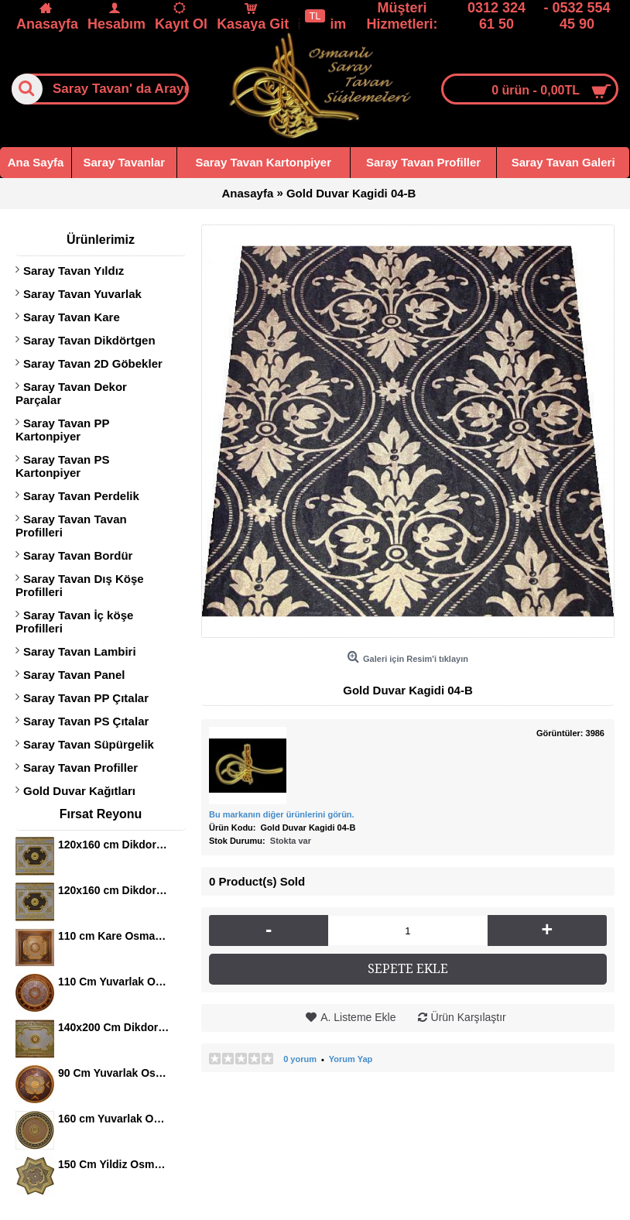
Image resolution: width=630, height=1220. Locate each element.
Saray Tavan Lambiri (79, 651)
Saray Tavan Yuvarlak (82, 293)
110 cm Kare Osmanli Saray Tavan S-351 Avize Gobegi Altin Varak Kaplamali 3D (114, 936)
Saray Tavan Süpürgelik (88, 744)
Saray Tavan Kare (71, 317)
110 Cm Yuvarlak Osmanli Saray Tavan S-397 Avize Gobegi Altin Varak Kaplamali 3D (114, 981)
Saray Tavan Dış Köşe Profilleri (79, 585)
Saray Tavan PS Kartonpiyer (62, 466)
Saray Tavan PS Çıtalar (86, 721)
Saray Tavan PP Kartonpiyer (62, 429)
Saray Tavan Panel (74, 674)
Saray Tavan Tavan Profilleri (71, 525)
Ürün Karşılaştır (468, 1017)
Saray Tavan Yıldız (73, 270)
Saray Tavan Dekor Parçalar (71, 393)
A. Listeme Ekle (357, 1017)
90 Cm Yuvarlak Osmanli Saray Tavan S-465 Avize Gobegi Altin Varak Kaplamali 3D (114, 1073)
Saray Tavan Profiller (80, 767)
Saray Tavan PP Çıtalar (86, 697)
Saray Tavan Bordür (77, 555)
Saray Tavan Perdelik (81, 495)
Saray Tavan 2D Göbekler (93, 363)
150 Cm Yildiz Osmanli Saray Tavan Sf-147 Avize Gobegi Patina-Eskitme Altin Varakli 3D (114, 1164)
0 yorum (300, 1059)
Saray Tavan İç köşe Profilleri (74, 621)
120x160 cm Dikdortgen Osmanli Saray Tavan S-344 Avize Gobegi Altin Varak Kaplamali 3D (114, 844)
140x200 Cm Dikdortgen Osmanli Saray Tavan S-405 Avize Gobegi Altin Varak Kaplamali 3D (114, 1027)
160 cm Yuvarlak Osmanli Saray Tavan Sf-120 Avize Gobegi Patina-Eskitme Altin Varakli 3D (114, 1118)
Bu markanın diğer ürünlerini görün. (281, 814)
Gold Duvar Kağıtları (79, 790)
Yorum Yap (350, 1059)
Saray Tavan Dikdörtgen (89, 340)
